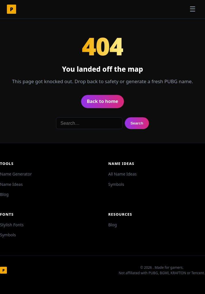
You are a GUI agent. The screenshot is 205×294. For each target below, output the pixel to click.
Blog (4, 194)
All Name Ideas (122, 174)
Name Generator (16, 174)
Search (137, 123)
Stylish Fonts (12, 224)
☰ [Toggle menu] (192, 9)
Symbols (116, 184)
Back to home (102, 101)
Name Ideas (11, 184)
